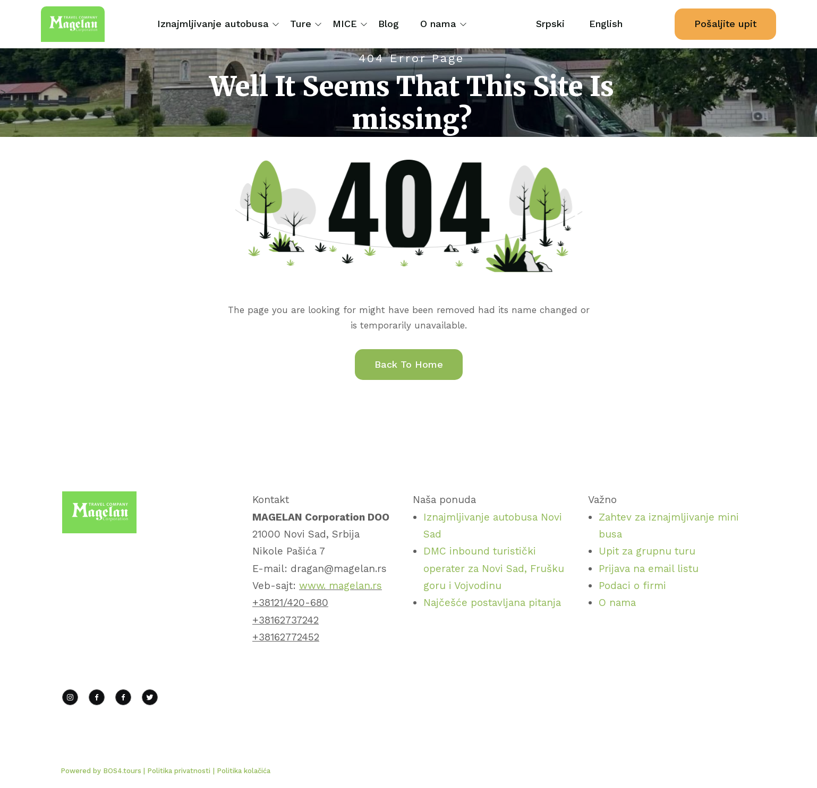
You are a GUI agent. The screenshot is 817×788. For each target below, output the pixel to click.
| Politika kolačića (241, 771)
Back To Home (409, 364)
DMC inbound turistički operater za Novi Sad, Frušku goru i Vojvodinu (493, 568)
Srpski (550, 23)
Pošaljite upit (725, 23)
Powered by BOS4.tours (102, 771)
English (606, 23)
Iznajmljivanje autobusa (213, 23)
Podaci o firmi (632, 585)
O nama (438, 23)
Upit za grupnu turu (647, 551)
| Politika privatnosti (176, 771)
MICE (345, 23)
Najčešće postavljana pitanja (492, 602)
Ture (300, 23)
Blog (388, 23)
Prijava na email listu (649, 568)
